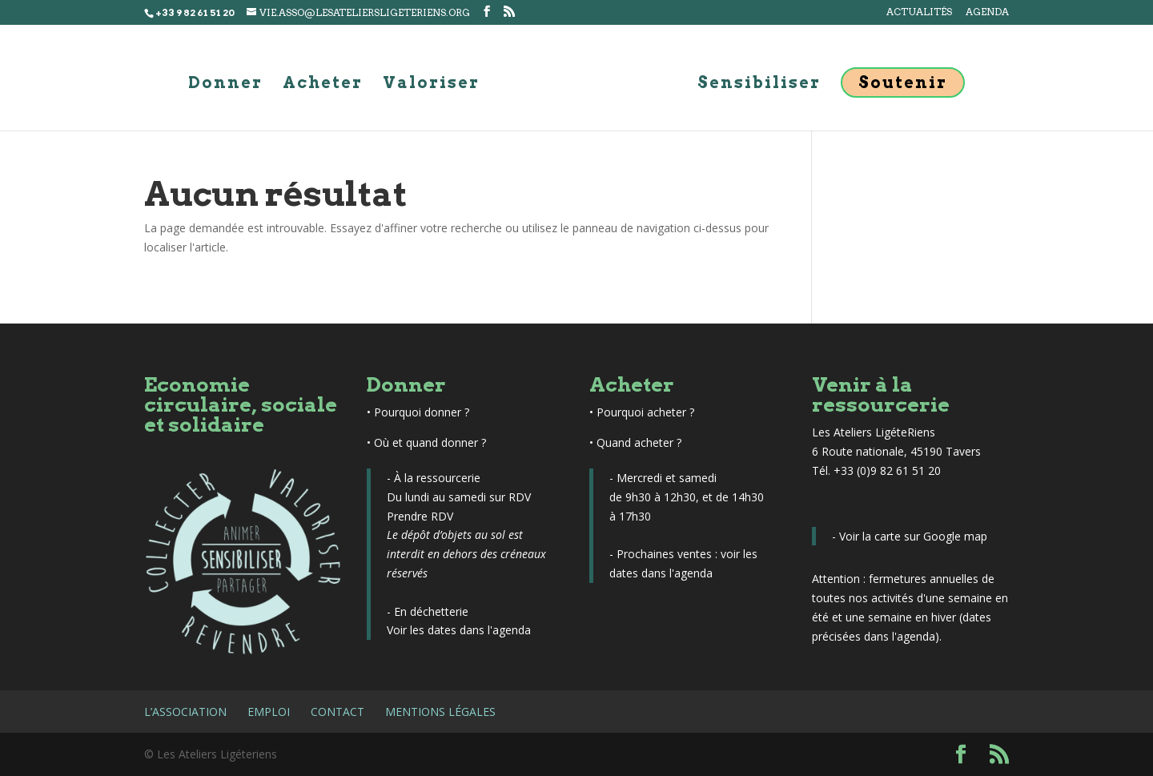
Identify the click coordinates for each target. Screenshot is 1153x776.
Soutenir (902, 82)
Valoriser (431, 84)
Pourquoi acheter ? (645, 412)
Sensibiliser (759, 84)
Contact (337, 711)
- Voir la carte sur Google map (909, 536)
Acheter (323, 84)
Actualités (919, 12)
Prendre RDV (420, 516)
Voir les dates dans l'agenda (459, 629)
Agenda (987, 12)
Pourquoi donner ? (421, 412)
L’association (185, 711)
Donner (225, 84)
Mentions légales (440, 711)
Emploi (268, 711)
